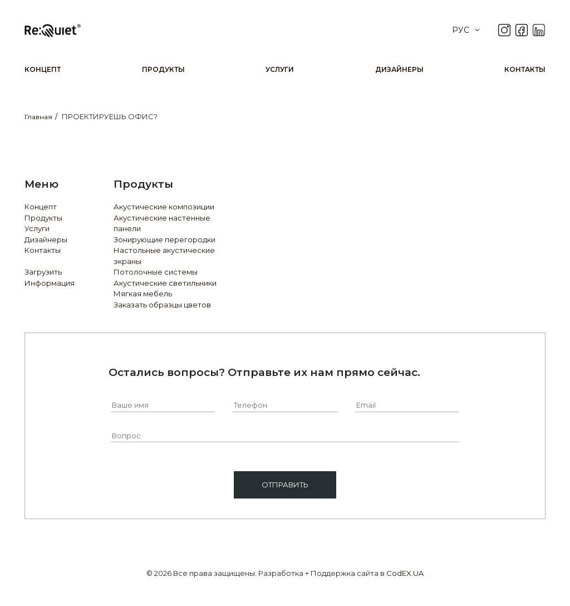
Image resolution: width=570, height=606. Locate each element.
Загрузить (43, 271)
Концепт (42, 69)
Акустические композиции (164, 206)
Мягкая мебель (143, 293)
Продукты (163, 69)
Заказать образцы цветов (162, 304)
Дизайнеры (399, 69)
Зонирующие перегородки (164, 239)
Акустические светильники (165, 282)
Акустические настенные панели (162, 223)
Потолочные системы (156, 271)
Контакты (525, 69)
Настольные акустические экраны (164, 256)
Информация (49, 282)
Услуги (280, 69)
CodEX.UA (405, 573)
